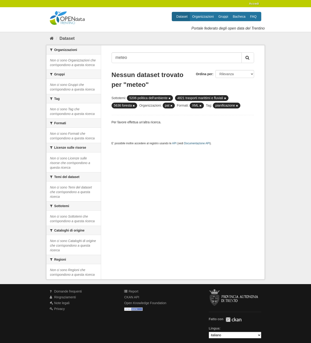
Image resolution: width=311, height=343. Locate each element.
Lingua (214, 328)
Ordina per (204, 74)
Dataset (182, 16)
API (174, 143)
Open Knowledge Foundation (145, 303)
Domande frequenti (66, 291)
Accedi (254, 3)
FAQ (253, 16)
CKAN (234, 319)
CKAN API (131, 297)
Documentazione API (197, 143)
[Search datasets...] (177, 57)
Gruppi (223, 16)
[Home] (52, 38)
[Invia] (248, 57)
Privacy (57, 309)
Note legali (59, 303)
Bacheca (239, 16)
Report (131, 291)
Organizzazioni (203, 16)
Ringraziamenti (63, 297)
